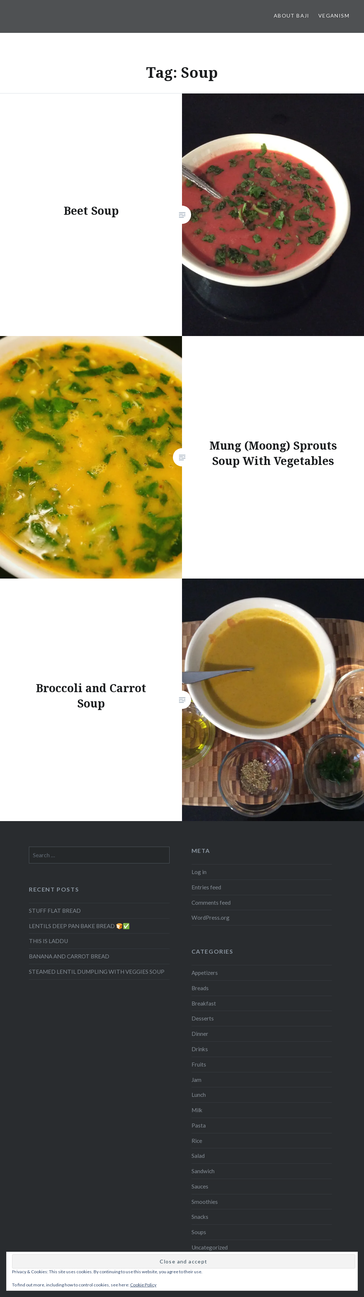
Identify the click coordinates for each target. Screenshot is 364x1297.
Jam (196, 1079)
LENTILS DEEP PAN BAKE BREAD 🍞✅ (79, 926)
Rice (197, 1140)
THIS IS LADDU (48, 941)
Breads (200, 988)
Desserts (203, 1018)
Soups (199, 1232)
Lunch (199, 1094)
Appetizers (205, 972)
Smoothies (205, 1201)
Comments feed (211, 902)
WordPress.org (211, 917)
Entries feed (206, 887)
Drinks (200, 1049)
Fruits (199, 1064)
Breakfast (204, 1003)
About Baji (292, 15)
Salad (198, 1155)
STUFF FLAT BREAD (55, 910)
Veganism (333, 15)
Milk (197, 1110)
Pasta (199, 1125)
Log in (199, 872)
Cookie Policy (143, 1285)
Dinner (200, 1033)
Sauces (200, 1186)
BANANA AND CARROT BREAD (69, 956)
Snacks (200, 1216)
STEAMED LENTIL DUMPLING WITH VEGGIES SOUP (96, 971)
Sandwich (203, 1171)
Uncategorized (210, 1247)
